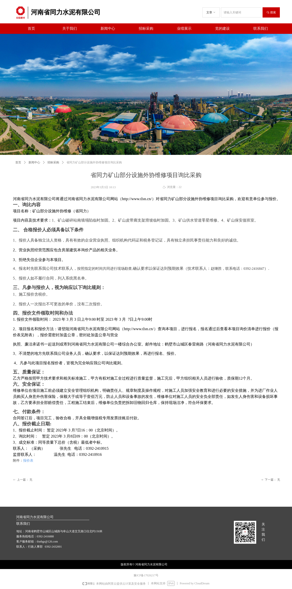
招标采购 (53, 162)
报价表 (28, 460)
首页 (18, 162)
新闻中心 (34, 162)
